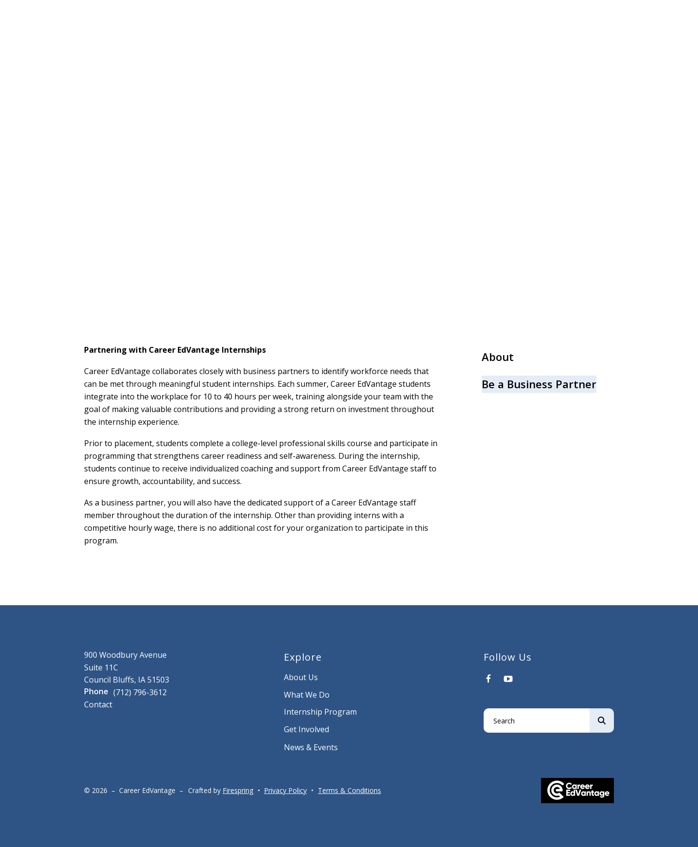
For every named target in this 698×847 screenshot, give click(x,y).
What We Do (307, 694)
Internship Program (320, 711)
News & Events (311, 747)
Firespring (238, 790)
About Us (301, 677)
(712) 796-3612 (140, 692)
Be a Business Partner (539, 384)
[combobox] (537, 720)
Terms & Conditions (349, 790)
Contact (98, 704)
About (498, 356)
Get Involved (306, 729)
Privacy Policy (285, 790)
